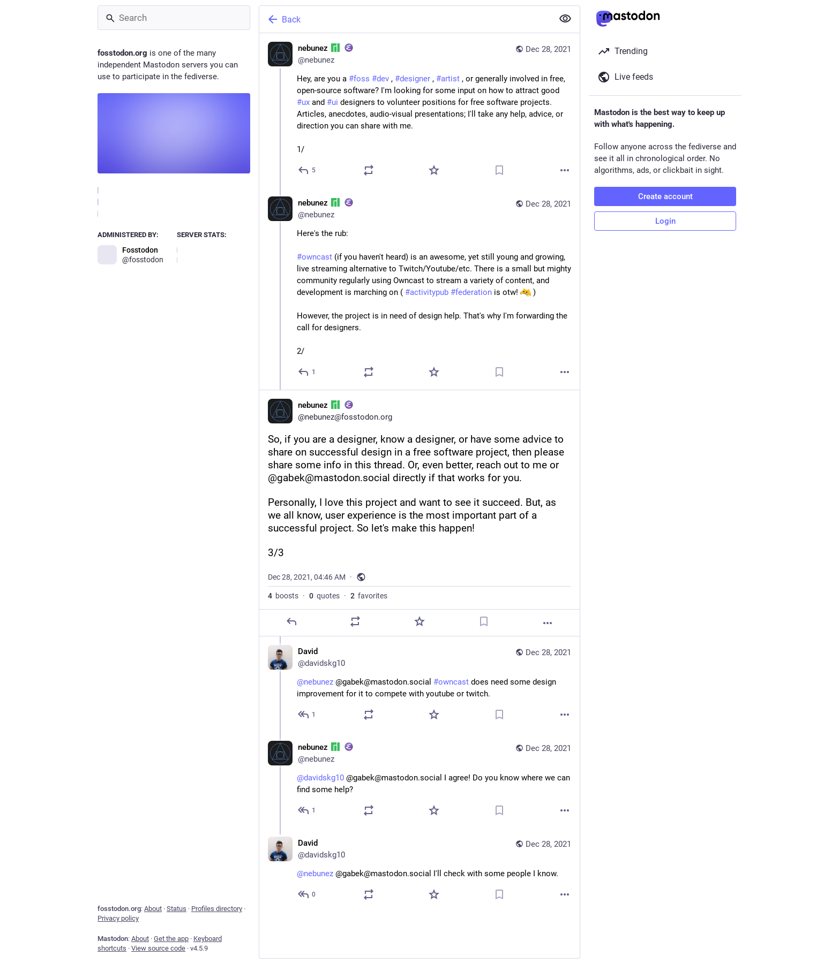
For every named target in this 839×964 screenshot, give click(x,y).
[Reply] (307, 170)
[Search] (174, 17)
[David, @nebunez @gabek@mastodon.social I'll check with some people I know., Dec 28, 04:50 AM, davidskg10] (419, 870)
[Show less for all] (565, 19)
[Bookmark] (499, 170)
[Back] (405, 19)
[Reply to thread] (307, 372)
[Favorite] (434, 170)
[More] (564, 170)
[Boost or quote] (368, 170)
